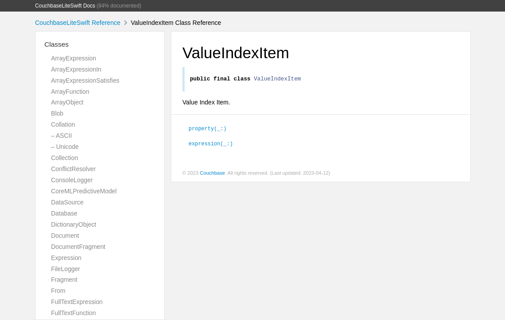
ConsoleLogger (72, 180)
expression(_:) (211, 144)
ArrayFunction (70, 91)
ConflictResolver (73, 168)
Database (64, 213)
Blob (57, 113)
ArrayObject (67, 102)
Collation (63, 124)
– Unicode (65, 146)
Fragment (64, 279)
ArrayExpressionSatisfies (85, 80)
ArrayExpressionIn (76, 69)
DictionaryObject (73, 224)
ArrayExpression (73, 58)
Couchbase (212, 174)
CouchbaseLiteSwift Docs (65, 6)
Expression (66, 257)
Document (65, 235)
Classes (56, 44)
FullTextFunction (73, 312)
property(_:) (208, 129)
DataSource (67, 202)
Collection (64, 157)
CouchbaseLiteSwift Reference (77, 22)
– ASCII (61, 135)
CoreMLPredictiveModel (84, 191)
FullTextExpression (77, 301)
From (58, 290)
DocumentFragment (78, 246)
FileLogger (65, 268)
